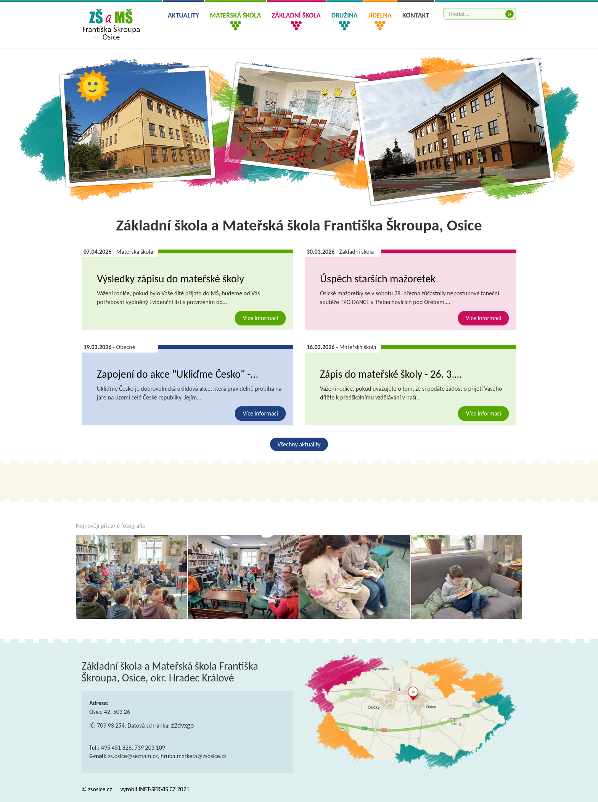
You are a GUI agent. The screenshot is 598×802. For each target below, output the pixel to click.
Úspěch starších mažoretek (378, 278)
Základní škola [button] (296, 15)
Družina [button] (344, 15)
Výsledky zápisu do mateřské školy (170, 278)
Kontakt (415, 15)
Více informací (260, 318)
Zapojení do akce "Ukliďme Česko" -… (177, 374)
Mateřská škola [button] (235, 15)
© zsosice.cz (97, 789)
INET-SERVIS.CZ (156, 789)
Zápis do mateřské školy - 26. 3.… (391, 374)
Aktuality (183, 15)
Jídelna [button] (380, 15)
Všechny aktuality (299, 444)
